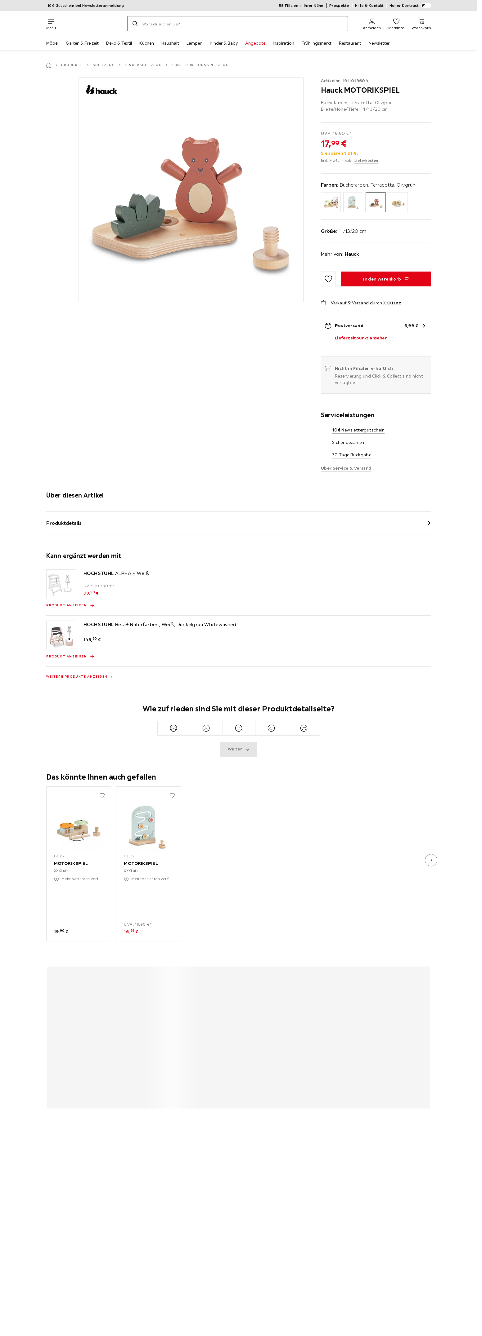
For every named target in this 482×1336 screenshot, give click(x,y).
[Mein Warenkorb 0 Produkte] (421, 23)
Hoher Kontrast (410, 5)
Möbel (52, 43)
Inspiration (283, 43)
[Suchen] (135, 23)
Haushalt (170, 43)
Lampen (194, 43)
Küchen (146, 43)
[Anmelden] (372, 23)
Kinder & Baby (224, 43)
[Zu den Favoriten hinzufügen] (328, 279)
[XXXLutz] (91, 23)
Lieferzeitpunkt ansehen (361, 338)
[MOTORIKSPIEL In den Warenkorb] (386, 279)
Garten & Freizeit (82, 43)
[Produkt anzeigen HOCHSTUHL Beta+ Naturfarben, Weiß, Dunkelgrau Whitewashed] (70, 656)
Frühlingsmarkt (316, 43)
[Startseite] (48, 65)
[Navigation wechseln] (51, 23)
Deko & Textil (119, 43)
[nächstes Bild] (431, 860)
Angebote (255, 43)
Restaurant (350, 43)
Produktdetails (64, 523)
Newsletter (379, 43)
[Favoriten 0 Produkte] (396, 23)
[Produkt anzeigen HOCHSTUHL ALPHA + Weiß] (70, 605)
